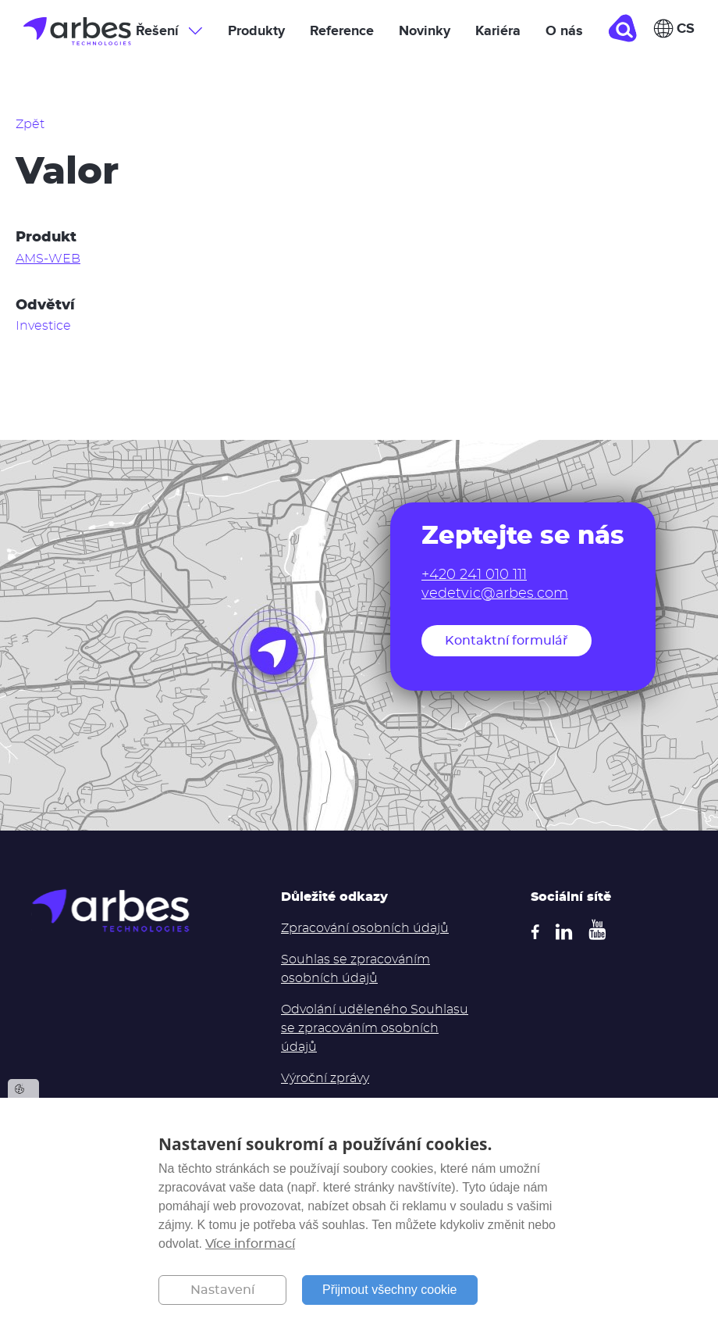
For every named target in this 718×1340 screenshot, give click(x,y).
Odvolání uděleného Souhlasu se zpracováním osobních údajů (374, 1028)
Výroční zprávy (325, 1078)
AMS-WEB (48, 258)
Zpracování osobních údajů (365, 928)
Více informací (250, 1244)
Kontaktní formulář (506, 640)
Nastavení (222, 1290)
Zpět (30, 124)
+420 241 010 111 (474, 575)
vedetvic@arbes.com (494, 594)
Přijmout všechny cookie (389, 1289)
